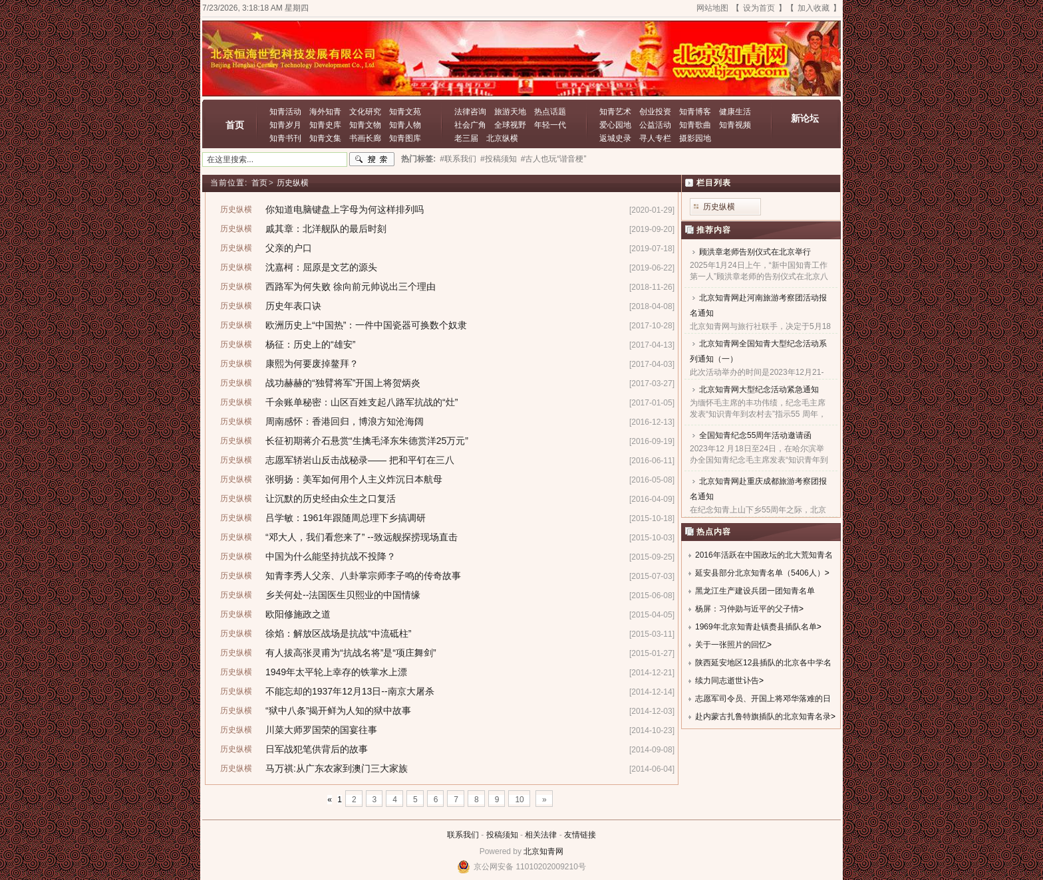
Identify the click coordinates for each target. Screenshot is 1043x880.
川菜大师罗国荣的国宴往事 (321, 729)
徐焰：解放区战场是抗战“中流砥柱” (338, 633)
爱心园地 (615, 125)
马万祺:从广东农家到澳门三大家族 (336, 768)
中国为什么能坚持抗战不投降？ (330, 556)
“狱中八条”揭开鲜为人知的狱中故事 (338, 710)
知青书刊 (285, 138)
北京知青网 (543, 851)
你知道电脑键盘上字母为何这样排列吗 (344, 209)
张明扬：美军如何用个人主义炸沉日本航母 (353, 479)
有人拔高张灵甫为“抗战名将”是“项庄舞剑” (350, 652)
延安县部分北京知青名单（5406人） (760, 573)
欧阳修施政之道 (298, 614)
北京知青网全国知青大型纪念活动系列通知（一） (758, 351)
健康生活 (735, 111)
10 (519, 799)
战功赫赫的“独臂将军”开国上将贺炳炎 (342, 383)
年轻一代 (550, 125)
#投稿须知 (498, 159)
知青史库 (325, 125)
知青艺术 (615, 111)
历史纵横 (293, 182)
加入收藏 (813, 8)
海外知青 (325, 111)
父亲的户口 (288, 248)
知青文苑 (405, 111)
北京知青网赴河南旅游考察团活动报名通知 (758, 305)
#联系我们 (458, 159)
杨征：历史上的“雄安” (310, 344)
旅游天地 (510, 111)
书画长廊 (365, 138)
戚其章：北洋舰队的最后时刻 (325, 228)
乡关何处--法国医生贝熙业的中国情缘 (342, 595)
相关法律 (541, 834)
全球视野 (510, 125)
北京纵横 (502, 138)
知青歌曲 (695, 125)
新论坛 (805, 118)
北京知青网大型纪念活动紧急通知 (759, 389)
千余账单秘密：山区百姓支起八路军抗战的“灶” (361, 402)
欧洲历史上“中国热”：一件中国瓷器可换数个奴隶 (366, 325)
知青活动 (285, 111)
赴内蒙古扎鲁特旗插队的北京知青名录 (763, 716)
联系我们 (463, 834)
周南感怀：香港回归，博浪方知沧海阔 (344, 421)
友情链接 (580, 834)
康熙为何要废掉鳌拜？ (312, 363)
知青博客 (695, 111)
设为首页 (759, 8)
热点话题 (550, 111)
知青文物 (365, 125)
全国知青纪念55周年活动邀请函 (755, 435)
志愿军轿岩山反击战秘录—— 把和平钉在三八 (359, 460)
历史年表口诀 (293, 305)
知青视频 (735, 125)
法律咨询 (470, 111)
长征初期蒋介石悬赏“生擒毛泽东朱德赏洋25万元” (366, 440)
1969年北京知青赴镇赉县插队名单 (756, 626)
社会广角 (470, 125)
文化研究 (365, 111)
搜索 (371, 159)
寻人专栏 (655, 138)
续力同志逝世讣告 (727, 680)
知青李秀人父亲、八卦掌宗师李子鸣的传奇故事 (363, 575)
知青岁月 (285, 125)
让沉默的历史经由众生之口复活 (330, 498)
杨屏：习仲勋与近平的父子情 (747, 608)
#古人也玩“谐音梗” (554, 159)
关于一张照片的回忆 (731, 644)
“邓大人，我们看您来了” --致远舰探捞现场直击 (361, 537)
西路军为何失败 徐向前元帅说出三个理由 (350, 286)
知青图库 (405, 138)
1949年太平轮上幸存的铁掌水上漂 (336, 672)
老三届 (466, 138)
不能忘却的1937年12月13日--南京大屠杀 (349, 691)
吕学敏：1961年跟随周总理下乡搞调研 (345, 517)
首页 (234, 125)
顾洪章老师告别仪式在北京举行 (755, 252)
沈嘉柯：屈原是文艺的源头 (321, 267)
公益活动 (655, 125)
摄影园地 (695, 138)
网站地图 (712, 8)
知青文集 (325, 138)
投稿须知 (502, 834)
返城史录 (615, 138)
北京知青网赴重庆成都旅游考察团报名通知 (758, 489)
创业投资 (655, 111)
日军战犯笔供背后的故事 (316, 749)
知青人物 (405, 125)
